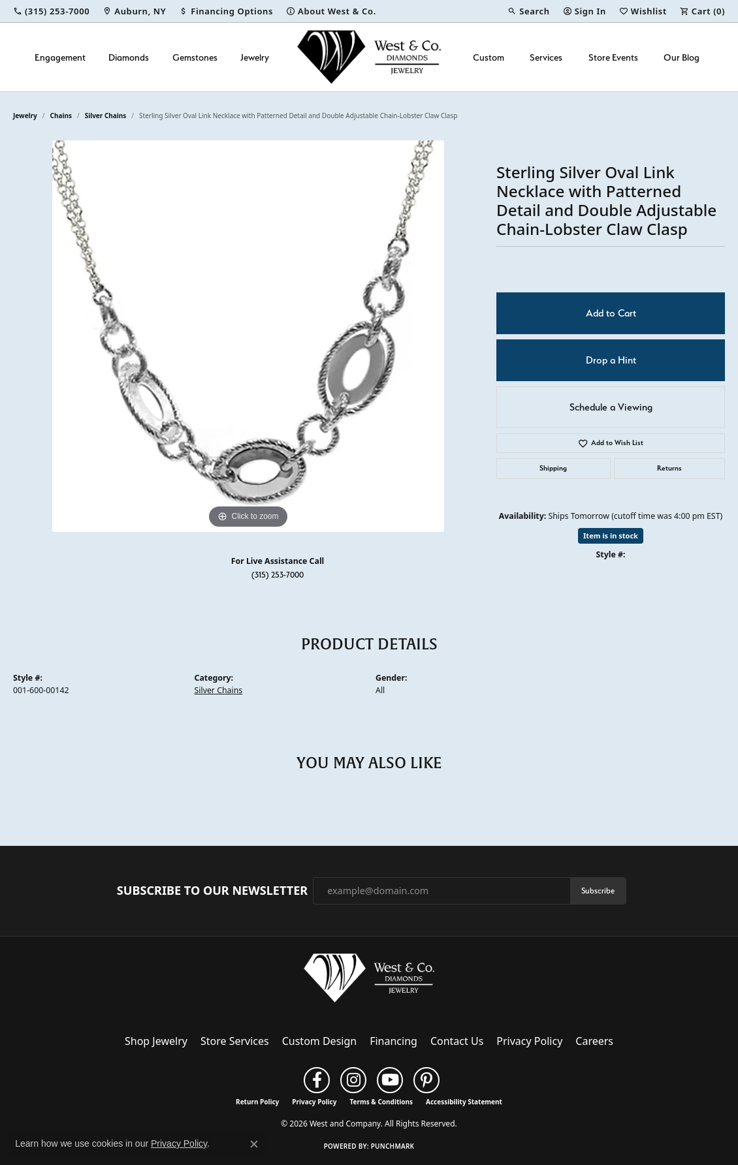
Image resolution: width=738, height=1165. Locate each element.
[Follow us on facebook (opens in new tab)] (317, 1080)
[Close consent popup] (254, 1144)
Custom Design (319, 1041)
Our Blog (681, 57)
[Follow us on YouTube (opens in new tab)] (390, 1080)
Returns (669, 468)
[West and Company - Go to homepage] (369, 981)
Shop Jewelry (156, 1041)
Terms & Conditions (381, 1101)
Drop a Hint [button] (611, 360)
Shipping (553, 468)
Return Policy (257, 1101)
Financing (393, 1041)
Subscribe (598, 890)
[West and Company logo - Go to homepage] (369, 57)
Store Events (613, 57)
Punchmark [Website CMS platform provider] (393, 1146)
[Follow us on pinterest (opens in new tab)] (426, 1080)
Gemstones (194, 57)
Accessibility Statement (464, 1101)
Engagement (60, 57)
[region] (248, 336)
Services (546, 57)
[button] (528, 11)
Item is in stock (610, 535)
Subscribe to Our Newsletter (212, 891)
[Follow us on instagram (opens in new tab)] (353, 1080)
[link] (51, 11)
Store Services (235, 1041)
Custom (488, 57)
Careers (594, 1041)
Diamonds (128, 57)
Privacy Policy (529, 1041)
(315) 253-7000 (277, 575)
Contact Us (456, 1041)
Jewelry (254, 57)
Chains (61, 115)
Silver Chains (106, 115)
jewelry (25, 115)
